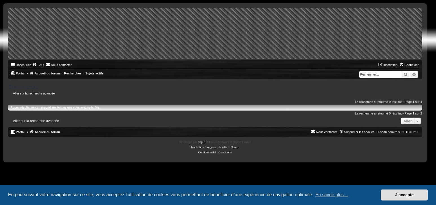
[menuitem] (38, 64)
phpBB (202, 142)
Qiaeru (235, 147)
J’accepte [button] (404, 195)
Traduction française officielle (209, 147)
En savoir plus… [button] (331, 194)
